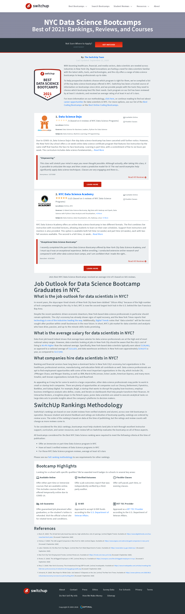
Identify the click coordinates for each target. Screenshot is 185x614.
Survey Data (108, 589)
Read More (99, 150)
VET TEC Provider (135, 509)
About (157, 6)
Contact (73, 589)
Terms (150, 589)
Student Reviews (123, 6)
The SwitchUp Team (94, 57)
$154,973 (142, 348)
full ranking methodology (60, 457)
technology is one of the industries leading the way (58, 320)
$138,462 (145, 345)
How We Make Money (92, 595)
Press (84, 589)
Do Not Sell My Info (68, 595)
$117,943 (58, 351)
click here (109, 98)
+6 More (99, 213)
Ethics (95, 589)
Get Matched (109, 44)
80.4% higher (48, 345)
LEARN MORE (92, 184)
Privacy (138, 589)
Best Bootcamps (78, 6)
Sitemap (111, 595)
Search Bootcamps (100, 6)
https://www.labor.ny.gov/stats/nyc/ (123, 548)
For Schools (124, 589)
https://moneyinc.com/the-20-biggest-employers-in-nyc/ (115, 559)
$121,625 (72, 348)
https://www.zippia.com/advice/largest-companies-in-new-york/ (127, 541)
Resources (143, 6)
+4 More (105, 218)
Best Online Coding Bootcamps (103, 105)
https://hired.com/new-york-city (100, 555)
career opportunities (73, 101)
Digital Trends (102, 320)
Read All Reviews (137, 177)
